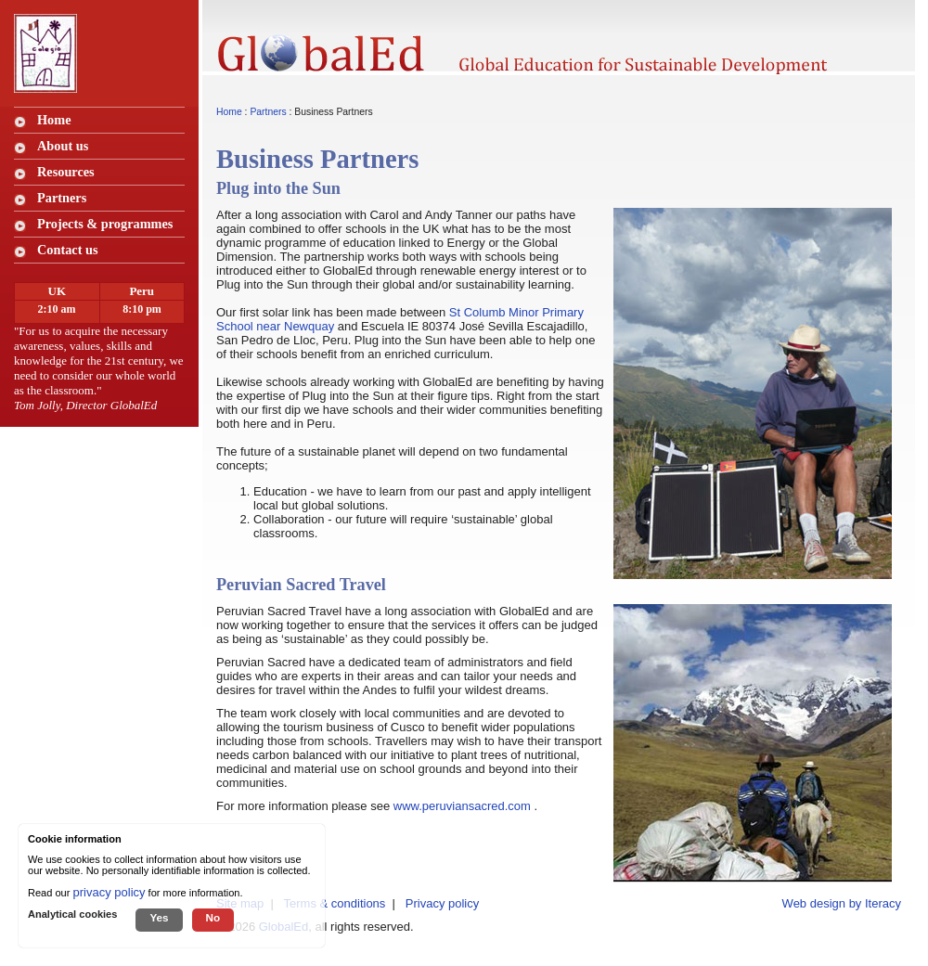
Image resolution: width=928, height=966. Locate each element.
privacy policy (109, 892)
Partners (268, 112)
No (213, 917)
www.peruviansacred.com (462, 806)
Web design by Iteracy (841, 903)
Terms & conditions (335, 903)
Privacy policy (442, 903)
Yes (158, 917)
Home (54, 119)
